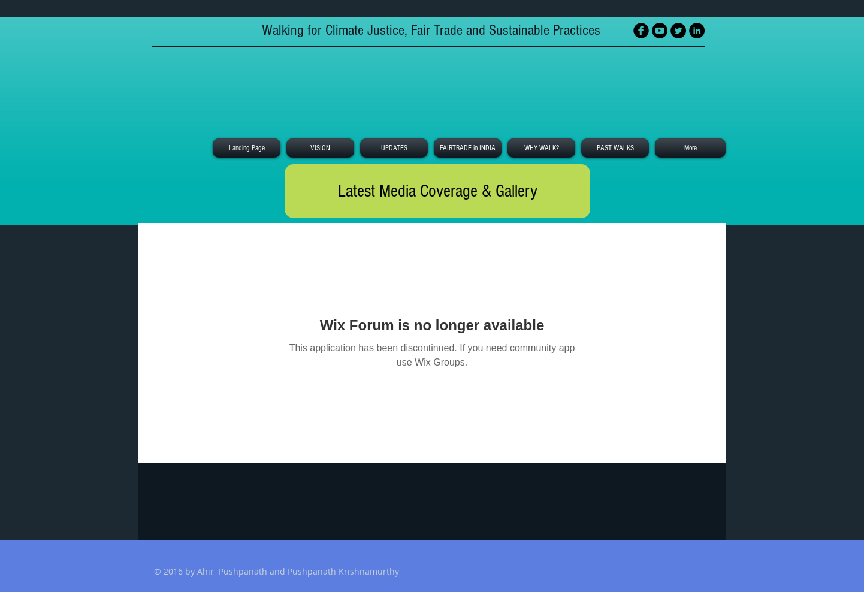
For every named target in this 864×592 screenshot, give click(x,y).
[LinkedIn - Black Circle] (697, 30)
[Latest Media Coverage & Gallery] (437, 191)
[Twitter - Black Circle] (678, 30)
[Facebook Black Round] (641, 30)
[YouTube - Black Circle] (659, 30)
